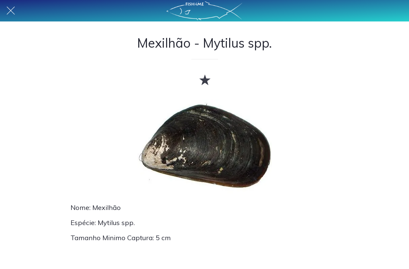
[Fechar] (11, 11)
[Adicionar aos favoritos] (205, 79)
